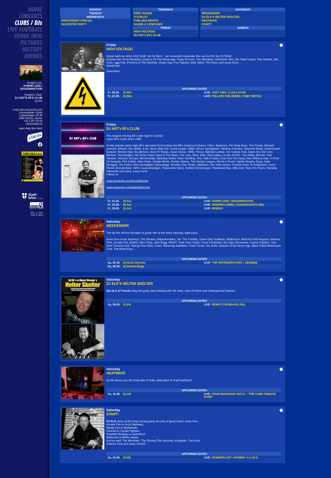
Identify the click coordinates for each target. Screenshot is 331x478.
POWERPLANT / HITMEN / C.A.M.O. (235, 457)
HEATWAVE (209, 20)
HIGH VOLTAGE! (145, 31)
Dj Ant (28, 99)
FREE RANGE (143, 13)
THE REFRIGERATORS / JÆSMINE (234, 262)
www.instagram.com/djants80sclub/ (128, 187)
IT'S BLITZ (141, 16)
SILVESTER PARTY (74, 24)
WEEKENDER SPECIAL (76, 20)
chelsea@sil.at (34, 123)
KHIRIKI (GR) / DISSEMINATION (31, 87)
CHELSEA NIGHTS (146, 20)
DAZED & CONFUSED (148, 24)
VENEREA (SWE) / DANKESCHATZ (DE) (238, 204)
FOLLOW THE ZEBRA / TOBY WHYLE (236, 96)
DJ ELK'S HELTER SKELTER (220, 16)
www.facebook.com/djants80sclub (127, 180)
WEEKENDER (211, 13)
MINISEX (217, 208)
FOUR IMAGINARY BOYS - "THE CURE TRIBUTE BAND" (240, 395)
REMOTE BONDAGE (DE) (228, 304)
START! (207, 24)
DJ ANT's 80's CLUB (147, 35)
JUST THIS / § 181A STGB (229, 92)
